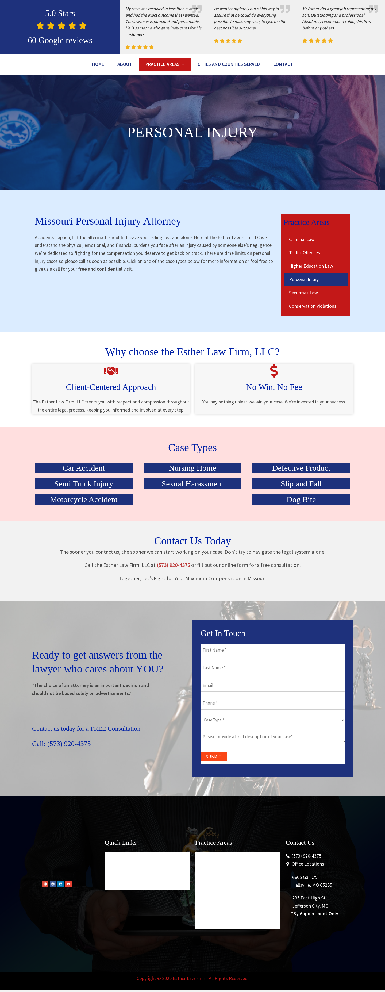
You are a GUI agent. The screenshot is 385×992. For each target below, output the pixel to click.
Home (101, 64)
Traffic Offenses (304, 267)
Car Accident (84, 482)
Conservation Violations (312, 321)
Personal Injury (304, 294)
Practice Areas (178, 64)
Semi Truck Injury (83, 498)
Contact (192, 78)
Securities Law (303, 308)
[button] (178, 65)
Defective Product (301, 482)
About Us (118, 887)
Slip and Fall (301, 498)
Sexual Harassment (193, 498)
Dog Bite (301, 514)
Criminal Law (302, 254)
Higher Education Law (311, 281)
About (132, 64)
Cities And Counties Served (253, 64)
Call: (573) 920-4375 (68, 758)
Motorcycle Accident (83, 514)
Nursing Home (192, 482)
